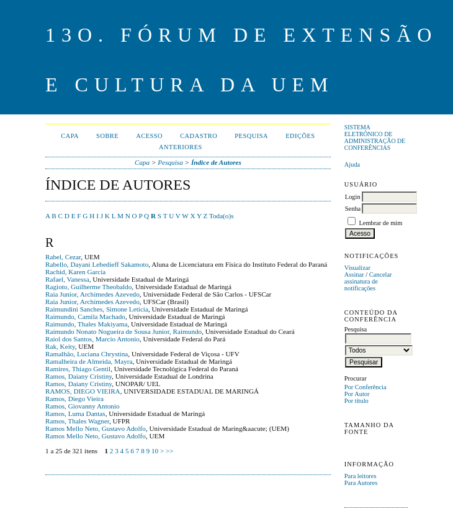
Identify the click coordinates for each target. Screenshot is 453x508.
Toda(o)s (221, 215)
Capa (70, 135)
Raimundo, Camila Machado (85, 316)
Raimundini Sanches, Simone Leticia (96, 309)
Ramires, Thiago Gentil (77, 368)
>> (170, 451)
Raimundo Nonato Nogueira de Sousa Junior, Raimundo (123, 331)
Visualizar (357, 267)
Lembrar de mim (380, 222)
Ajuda (352, 164)
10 (154, 451)
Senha (353, 208)
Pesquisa (251, 135)
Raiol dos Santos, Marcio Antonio (92, 339)
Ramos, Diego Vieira (74, 398)
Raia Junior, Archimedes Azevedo (92, 294)
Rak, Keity (60, 346)
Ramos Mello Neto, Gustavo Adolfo (95, 428)
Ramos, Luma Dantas (75, 413)
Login (353, 196)
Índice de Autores (216, 162)
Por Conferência (365, 387)
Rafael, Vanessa (67, 279)
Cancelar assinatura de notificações (368, 281)
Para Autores (360, 482)
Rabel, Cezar (63, 257)
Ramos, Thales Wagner (77, 421)
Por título (356, 400)
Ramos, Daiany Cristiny (78, 376)
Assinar (354, 274)
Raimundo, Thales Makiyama (86, 324)
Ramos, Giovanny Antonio (82, 406)
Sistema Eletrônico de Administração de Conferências (374, 137)
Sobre (107, 135)
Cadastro (198, 135)
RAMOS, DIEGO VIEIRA (82, 391)
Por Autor (357, 393)
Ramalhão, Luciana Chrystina (86, 354)
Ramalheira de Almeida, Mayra (88, 361)
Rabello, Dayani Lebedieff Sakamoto (96, 264)
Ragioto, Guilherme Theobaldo (88, 286)
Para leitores (360, 476)
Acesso (149, 135)
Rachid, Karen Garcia (75, 271)
